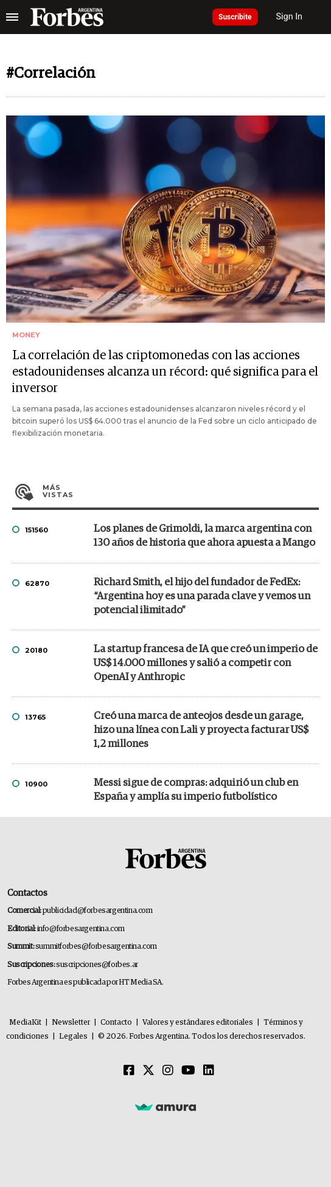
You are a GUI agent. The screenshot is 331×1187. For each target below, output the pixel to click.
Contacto (116, 1023)
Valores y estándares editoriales (197, 1023)
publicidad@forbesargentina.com (98, 911)
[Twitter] (148, 1071)
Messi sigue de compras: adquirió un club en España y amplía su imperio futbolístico (196, 790)
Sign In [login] (289, 17)
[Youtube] (188, 1071)
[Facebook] (129, 1071)
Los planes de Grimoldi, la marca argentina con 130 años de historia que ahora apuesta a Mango (204, 536)
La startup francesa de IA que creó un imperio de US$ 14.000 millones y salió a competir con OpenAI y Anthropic (206, 663)
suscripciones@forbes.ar (97, 965)
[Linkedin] (208, 1071)
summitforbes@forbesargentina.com (96, 947)
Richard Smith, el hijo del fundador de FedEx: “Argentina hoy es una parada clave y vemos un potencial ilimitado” (202, 596)
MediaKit (25, 1023)
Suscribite (235, 17)
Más (181, 491)
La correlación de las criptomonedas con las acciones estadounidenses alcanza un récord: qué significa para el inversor (165, 371)
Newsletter (71, 1023)
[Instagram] (167, 1071)
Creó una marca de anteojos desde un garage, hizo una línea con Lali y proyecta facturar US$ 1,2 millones (201, 730)
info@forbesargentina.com (81, 929)
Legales (73, 1037)
